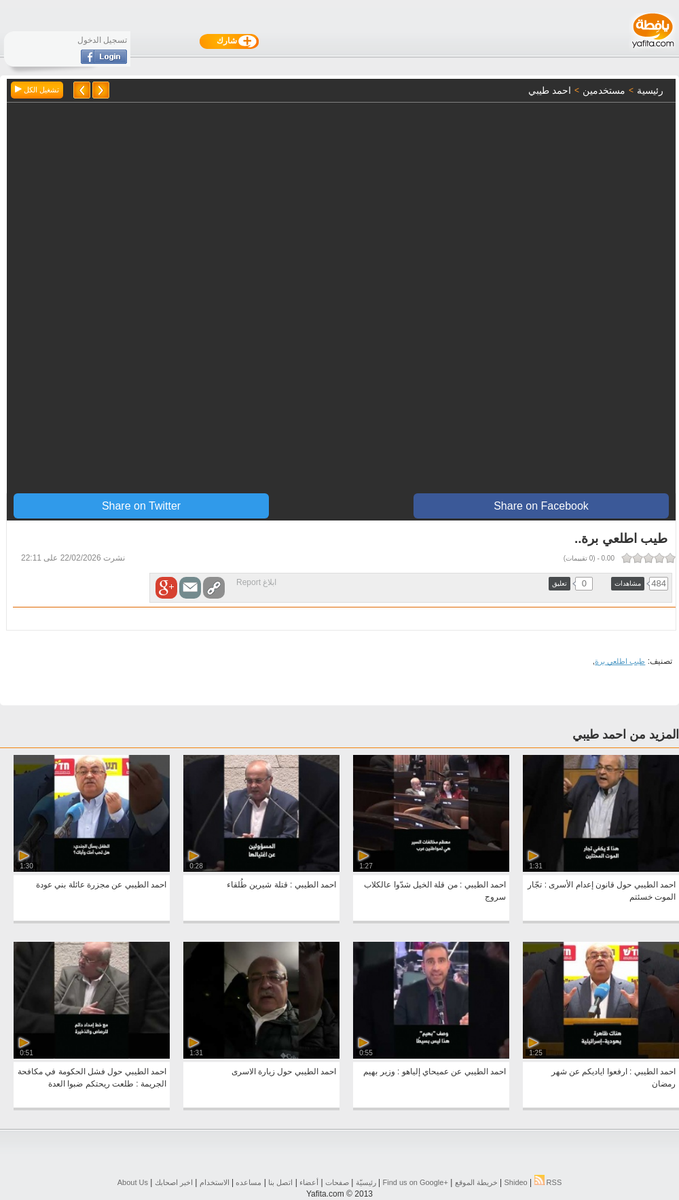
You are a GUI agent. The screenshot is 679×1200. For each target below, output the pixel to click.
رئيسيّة (366, 1182)
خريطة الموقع (476, 1182)
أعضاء (308, 1182)
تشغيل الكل (37, 90)
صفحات (337, 1182)
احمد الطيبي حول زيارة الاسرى (284, 1071)
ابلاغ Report (256, 582)
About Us (132, 1182)
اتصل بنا (280, 1182)
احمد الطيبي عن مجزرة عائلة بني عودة (101, 884)
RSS (548, 1182)
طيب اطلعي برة (620, 661)
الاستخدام (215, 1182)
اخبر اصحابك (174, 1182)
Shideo (515, 1182)
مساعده (248, 1182)
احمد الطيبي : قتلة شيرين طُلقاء (281, 884)
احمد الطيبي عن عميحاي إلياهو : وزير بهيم (434, 1071)
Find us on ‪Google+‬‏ (415, 1182)
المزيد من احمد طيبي (625, 734)
